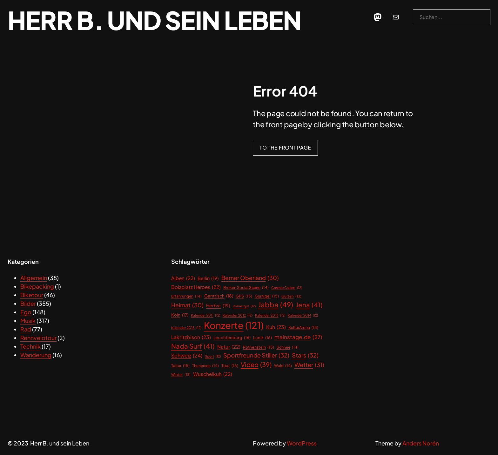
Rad (25, 329)
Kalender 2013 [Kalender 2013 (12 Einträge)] (270, 315)
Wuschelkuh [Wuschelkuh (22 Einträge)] (212, 374)
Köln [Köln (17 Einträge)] (179, 315)
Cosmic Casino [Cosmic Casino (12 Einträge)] (286, 287)
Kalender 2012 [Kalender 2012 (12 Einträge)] (237, 315)
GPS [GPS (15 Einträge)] (244, 296)
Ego (25, 312)
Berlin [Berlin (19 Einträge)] (208, 278)
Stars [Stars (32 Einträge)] (305, 355)
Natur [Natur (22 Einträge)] (228, 346)
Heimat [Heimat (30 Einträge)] (187, 305)
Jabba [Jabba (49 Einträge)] (275, 304)
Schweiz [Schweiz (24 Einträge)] (186, 355)
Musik (28, 320)
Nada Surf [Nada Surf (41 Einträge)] (193, 346)
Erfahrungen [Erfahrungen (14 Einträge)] (186, 296)
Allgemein (33, 277)
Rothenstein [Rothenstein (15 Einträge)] (258, 347)
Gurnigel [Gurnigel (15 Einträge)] (267, 296)
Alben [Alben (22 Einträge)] (183, 278)
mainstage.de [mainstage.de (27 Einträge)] (298, 337)
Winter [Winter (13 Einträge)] (181, 374)
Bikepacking (37, 286)
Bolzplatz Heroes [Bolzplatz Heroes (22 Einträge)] (196, 287)
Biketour (31, 294)
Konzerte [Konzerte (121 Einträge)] (234, 325)
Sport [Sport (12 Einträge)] (213, 356)
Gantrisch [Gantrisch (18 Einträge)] (218, 296)
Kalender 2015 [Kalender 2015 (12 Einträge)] (186, 327)
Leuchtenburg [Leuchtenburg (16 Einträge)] (232, 338)
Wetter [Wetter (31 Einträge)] (309, 364)
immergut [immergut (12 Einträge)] (244, 306)
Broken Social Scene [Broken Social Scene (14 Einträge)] (246, 288)
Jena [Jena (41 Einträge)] (309, 305)
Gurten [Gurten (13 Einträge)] (291, 296)
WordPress (302, 443)
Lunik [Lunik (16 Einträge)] (262, 338)
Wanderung (35, 354)
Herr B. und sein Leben (154, 20)
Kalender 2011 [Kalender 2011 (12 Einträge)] (205, 315)
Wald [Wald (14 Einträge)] (283, 366)
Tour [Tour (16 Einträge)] (229, 366)
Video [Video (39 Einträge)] (256, 364)
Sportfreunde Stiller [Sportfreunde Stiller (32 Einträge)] (256, 355)
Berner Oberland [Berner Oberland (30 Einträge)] (250, 278)
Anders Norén (420, 443)
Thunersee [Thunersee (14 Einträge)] (205, 366)
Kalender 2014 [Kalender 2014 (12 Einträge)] (303, 315)
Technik (30, 346)
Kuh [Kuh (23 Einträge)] (276, 327)
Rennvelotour (38, 337)
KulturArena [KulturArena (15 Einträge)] (303, 328)
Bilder (28, 303)
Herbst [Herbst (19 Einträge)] (218, 305)
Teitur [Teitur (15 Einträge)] (180, 366)
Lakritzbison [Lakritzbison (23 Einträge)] (191, 337)
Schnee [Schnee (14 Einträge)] (288, 347)
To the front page (285, 147)
